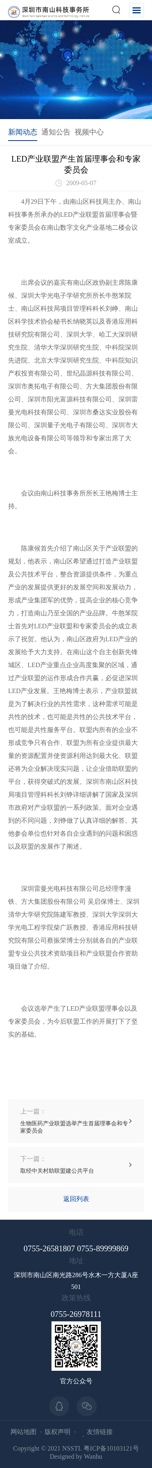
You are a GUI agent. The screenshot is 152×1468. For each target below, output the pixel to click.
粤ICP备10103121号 (111, 1448)
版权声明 (58, 1431)
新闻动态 (22, 132)
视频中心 (89, 132)
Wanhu (93, 1456)
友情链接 (100, 1431)
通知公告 (56, 132)
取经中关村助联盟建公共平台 (57, 1164)
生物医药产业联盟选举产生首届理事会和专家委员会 (76, 1120)
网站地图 (23, 1431)
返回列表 (76, 1198)
